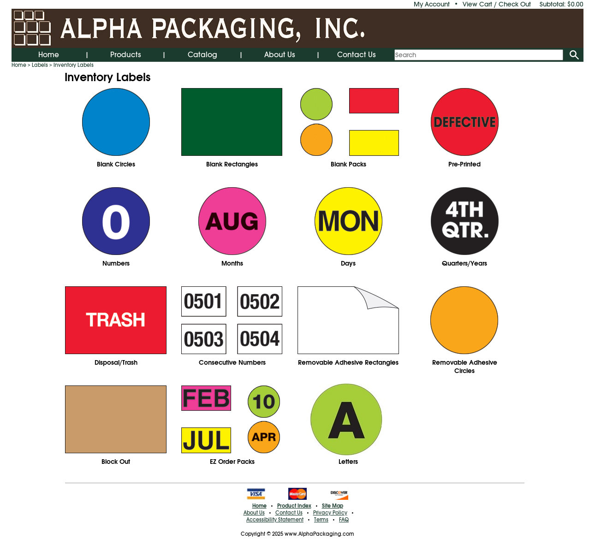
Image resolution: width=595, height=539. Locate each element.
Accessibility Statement (274, 519)
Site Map (332, 506)
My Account (432, 4)
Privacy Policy (330, 512)
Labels (40, 65)
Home (48, 54)
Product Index (294, 506)
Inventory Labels (74, 65)
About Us (279, 54)
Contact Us (356, 54)
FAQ (344, 519)
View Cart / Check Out (497, 4)
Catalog (202, 54)
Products (125, 54)
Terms (321, 519)
